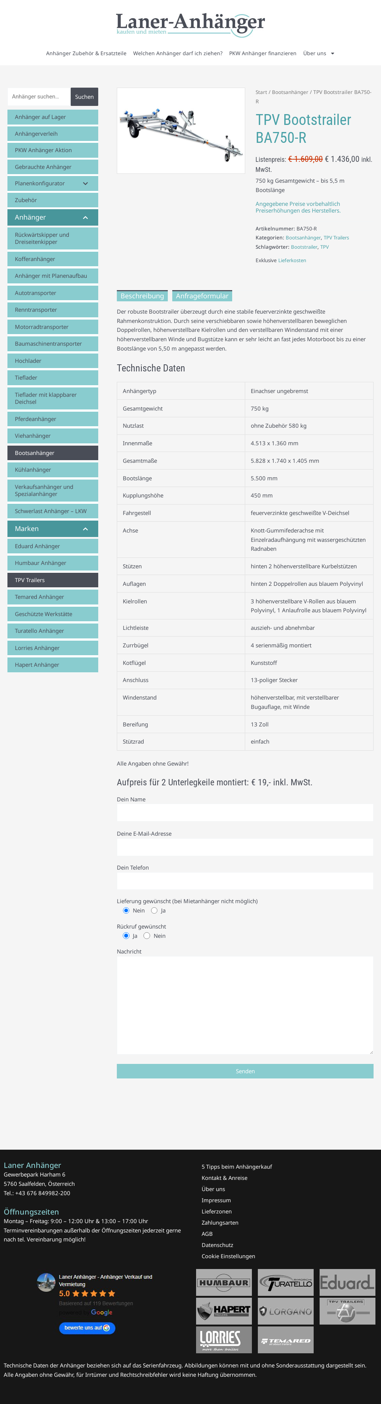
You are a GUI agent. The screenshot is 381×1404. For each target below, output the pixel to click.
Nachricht (245, 1005)
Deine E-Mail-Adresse (245, 843)
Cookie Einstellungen (228, 1256)
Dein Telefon (245, 878)
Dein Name (245, 809)
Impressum (216, 1200)
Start (262, 91)
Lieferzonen (217, 1211)
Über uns (319, 53)
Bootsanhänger (291, 91)
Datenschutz (217, 1244)
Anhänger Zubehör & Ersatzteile (86, 53)
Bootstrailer (305, 247)
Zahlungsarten (220, 1222)
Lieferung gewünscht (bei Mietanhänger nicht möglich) (245, 908)
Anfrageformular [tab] (202, 295)
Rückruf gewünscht (245, 933)
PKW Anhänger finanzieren (263, 53)
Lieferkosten (293, 260)
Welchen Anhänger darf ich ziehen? (177, 53)
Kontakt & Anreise (225, 1177)
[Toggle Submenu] (85, 183)
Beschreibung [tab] (142, 295)
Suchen (84, 96)
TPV (326, 247)
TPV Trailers (339, 237)
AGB (207, 1233)
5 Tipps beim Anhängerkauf (237, 1166)
